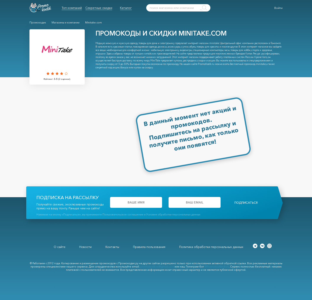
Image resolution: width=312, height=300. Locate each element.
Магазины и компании (66, 22)
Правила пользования (149, 247)
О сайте (59, 247)
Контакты (112, 247)
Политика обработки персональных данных (211, 247)
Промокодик (37, 22)
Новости (85, 247)
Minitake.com (93, 22)
